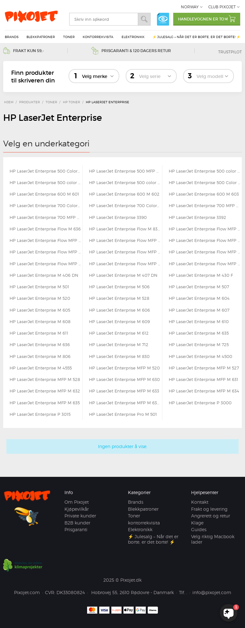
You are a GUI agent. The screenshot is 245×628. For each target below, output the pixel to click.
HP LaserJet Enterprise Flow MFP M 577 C (205, 240)
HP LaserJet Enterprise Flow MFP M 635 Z (46, 263)
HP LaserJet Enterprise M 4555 (41, 367)
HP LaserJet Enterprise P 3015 (40, 414)
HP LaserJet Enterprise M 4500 (200, 356)
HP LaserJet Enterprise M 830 (119, 356)
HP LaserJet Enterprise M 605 (40, 310)
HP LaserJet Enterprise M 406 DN (44, 275)
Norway (190, 6)
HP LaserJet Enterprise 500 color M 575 (125, 182)
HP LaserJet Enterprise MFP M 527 (204, 367)
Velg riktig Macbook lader (212, 539)
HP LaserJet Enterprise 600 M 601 (44, 194)
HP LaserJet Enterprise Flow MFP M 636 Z (205, 263)
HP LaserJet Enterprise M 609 (119, 321)
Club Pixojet (222, 6)
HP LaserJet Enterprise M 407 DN (123, 275)
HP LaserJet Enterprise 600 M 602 (124, 194)
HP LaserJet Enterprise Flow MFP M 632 (125, 251)
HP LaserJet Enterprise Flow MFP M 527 (46, 240)
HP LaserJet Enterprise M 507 (199, 286)
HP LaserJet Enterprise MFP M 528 (45, 379)
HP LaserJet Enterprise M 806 (40, 356)
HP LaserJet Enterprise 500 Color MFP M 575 (205, 182)
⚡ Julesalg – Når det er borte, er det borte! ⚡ (196, 37)
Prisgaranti (75, 529)
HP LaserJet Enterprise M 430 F (201, 275)
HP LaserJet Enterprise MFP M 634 (204, 390)
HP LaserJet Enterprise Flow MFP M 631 (46, 251)
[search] (103, 19)
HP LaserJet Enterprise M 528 (119, 298)
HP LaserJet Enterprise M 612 (119, 333)
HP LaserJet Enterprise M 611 (39, 333)
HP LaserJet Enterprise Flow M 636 (45, 228)
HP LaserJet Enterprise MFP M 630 (124, 379)
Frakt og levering (209, 509)
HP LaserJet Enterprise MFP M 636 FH (125, 402)
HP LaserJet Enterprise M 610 (199, 321)
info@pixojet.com (211, 592)
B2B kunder (77, 522)
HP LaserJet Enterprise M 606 (119, 310)
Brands (12, 37)
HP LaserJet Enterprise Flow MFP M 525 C (205, 228)
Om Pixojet (76, 502)
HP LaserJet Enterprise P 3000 (200, 402)
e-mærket (163, 19)
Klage (197, 522)
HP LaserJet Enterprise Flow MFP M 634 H (125, 263)
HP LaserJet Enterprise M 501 (39, 286)
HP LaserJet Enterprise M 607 (199, 310)
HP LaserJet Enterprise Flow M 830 (124, 228)
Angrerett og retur (210, 515)
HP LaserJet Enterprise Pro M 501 (123, 414)
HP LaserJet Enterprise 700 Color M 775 (46, 205)
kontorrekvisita (98, 37)
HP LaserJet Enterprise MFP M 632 (45, 390)
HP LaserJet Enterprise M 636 (40, 344)
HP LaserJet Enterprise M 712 (118, 344)
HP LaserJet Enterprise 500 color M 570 (46, 182)
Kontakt (199, 502)
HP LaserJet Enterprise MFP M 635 (45, 402)
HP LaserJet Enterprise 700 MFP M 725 (46, 217)
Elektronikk (133, 37)
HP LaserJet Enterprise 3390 (118, 217)
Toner (69, 37)
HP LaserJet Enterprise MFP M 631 (203, 379)
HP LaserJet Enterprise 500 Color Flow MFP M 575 (46, 171)
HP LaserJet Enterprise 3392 (197, 217)
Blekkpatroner (40, 37)
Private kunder (80, 515)
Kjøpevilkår (76, 509)
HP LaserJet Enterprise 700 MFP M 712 (205, 205)
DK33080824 (70, 592)
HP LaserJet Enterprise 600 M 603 (204, 194)
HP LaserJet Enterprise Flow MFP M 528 (125, 240)
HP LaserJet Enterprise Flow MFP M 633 (205, 251)
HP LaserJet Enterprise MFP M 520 (124, 367)
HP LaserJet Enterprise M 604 (199, 298)
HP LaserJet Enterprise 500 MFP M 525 (125, 171)
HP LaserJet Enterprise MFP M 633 (124, 390)
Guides (198, 529)
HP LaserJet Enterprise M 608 (40, 321)
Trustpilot (230, 52)
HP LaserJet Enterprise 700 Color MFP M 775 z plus (125, 205)
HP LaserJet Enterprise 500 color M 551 (205, 171)
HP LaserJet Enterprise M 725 (199, 344)
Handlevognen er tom (209, 19)
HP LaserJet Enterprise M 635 (199, 333)
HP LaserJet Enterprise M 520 (40, 298)
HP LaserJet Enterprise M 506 (119, 286)
